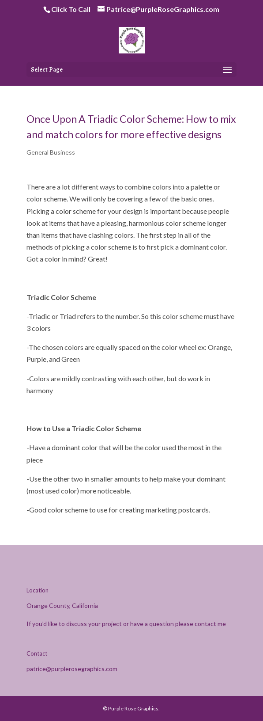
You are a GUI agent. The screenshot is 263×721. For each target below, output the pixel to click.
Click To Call (70, 9)
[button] (227, 70)
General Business (50, 152)
